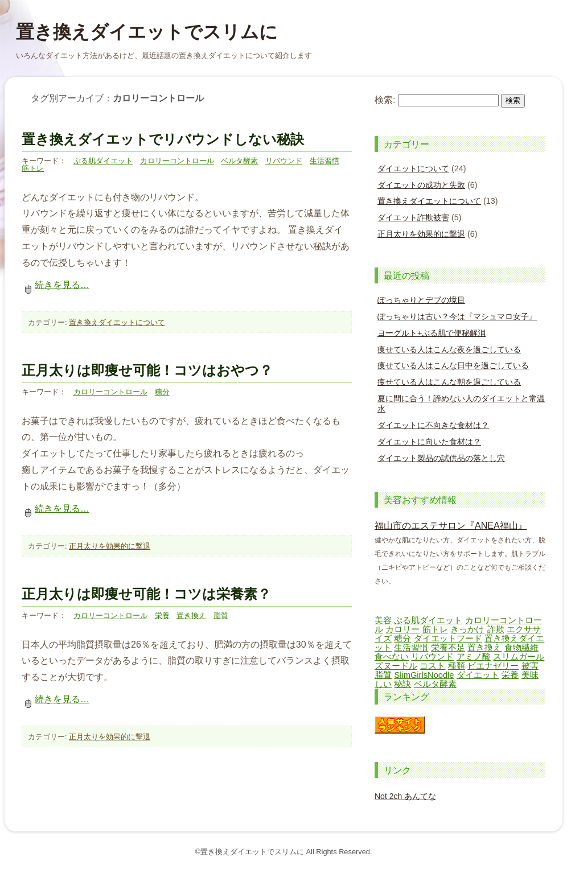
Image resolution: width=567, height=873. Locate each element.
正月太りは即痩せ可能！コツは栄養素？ (146, 594)
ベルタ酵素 (239, 161)
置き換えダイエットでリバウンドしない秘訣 (163, 139)
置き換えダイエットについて (117, 322)
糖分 (162, 392)
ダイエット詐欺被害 (413, 217)
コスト (432, 665)
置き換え (191, 615)
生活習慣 (324, 161)
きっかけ (467, 629)
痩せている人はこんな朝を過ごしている (449, 381)
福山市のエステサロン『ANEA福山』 (451, 525)
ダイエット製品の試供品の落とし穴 (441, 458)
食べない (392, 656)
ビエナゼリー (493, 665)
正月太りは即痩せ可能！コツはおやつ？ (147, 370)
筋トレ (33, 168)
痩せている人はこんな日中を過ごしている (453, 365)
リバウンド (283, 161)
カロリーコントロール (177, 161)
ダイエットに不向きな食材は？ (433, 425)
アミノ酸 (474, 656)
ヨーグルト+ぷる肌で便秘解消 (431, 332)
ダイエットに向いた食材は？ (429, 441)
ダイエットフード (448, 638)
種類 (456, 665)
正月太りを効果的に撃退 (109, 546)
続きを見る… (55, 285)
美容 (383, 620)
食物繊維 (521, 647)
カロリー (402, 629)
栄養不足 (448, 647)
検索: (385, 100)
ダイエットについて (413, 168)
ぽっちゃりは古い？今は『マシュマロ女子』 (457, 316)
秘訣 (402, 684)
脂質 (220, 615)
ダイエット (478, 675)
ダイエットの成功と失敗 (421, 185)
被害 (530, 665)
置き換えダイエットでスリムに (147, 32)
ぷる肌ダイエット (103, 161)
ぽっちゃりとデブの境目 (421, 299)
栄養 (162, 615)
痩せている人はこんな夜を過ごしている (449, 349)
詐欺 (495, 629)
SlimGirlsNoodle (424, 675)
